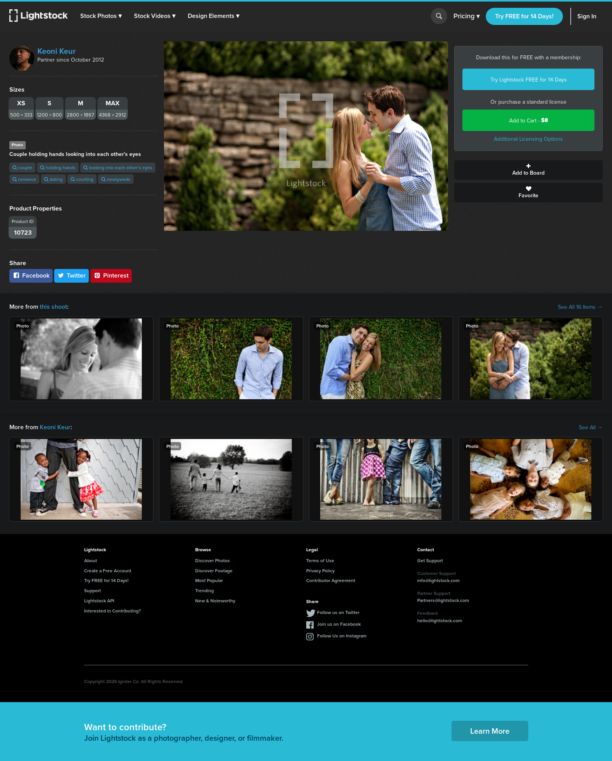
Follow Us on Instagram (342, 635)
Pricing (466, 16)
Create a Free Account (107, 570)
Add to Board (528, 170)
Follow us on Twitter (338, 612)
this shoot (53, 306)
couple (22, 167)
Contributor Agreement (330, 580)
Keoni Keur (56, 51)
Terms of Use (320, 560)
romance (24, 179)
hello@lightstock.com (439, 620)
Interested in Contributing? (112, 610)
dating (53, 179)
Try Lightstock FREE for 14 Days (528, 79)
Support (92, 590)
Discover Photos (212, 560)
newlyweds (116, 179)
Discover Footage (214, 570)
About (90, 560)
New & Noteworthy (215, 600)
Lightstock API (99, 600)
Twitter (71, 275)
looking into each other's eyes (117, 167)
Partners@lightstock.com (443, 600)
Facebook (30, 275)
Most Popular (209, 580)
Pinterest (111, 275)
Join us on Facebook (339, 624)
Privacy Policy (320, 570)
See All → (591, 427)
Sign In (586, 16)
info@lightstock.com (438, 580)
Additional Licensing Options (528, 139)
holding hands (58, 167)
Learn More (490, 730)
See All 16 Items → (580, 307)
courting (82, 179)
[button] (101, 16)
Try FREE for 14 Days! (524, 16)
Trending (204, 590)
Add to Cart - (528, 120)
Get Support (430, 560)
